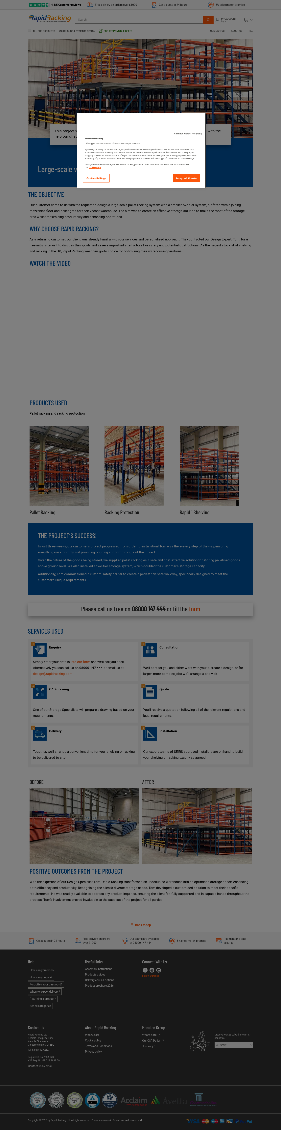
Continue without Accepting (188, 133)
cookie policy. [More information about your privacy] (95, 167)
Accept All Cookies (187, 178)
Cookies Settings (96, 178)
